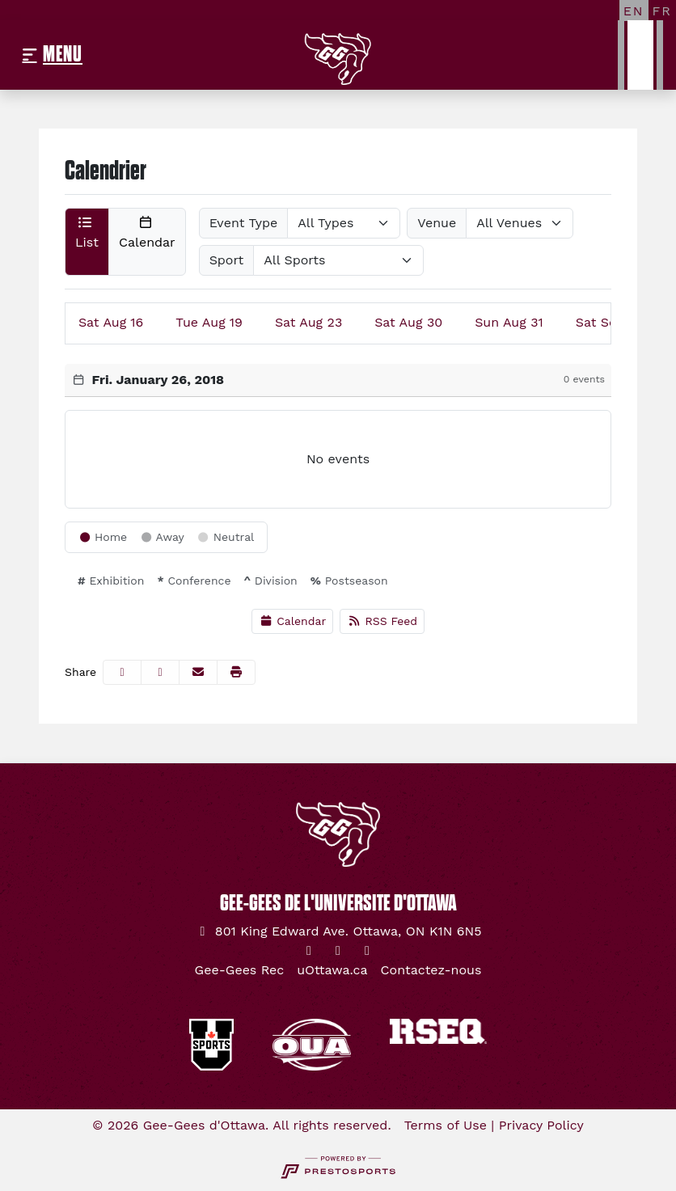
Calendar (292, 621)
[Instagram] (338, 951)
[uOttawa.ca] (332, 970)
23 (308, 322)
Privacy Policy (541, 1125)
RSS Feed (382, 621)
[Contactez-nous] (431, 970)
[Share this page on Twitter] (160, 672)
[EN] (634, 10)
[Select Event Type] (343, 223)
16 (110, 322)
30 (408, 322)
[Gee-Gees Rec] (240, 970)
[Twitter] (309, 951)
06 (610, 322)
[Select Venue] (519, 223)
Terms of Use (445, 1125)
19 (209, 322)
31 (509, 322)
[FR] (662, 10)
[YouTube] (367, 951)
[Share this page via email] (198, 672)
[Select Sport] (338, 260)
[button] (87, 242)
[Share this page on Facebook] (122, 672)
